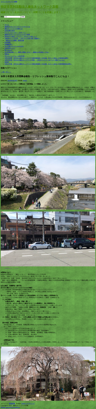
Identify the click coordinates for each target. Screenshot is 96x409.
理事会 (6, 54)
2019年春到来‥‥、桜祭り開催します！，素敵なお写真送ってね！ (27, 52)
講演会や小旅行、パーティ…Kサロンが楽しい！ (20, 36)
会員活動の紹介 (9, 30)
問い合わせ (8, 50)
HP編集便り (8, 44)
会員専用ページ (9, 48)
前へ (3, 72)
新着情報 (12, 403)
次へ (8, 72)
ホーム (6, 25)
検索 (2, 16)
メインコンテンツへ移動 (9, 1)
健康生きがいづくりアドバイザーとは (17, 26)
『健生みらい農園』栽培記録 (14, 40)
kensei (25, 80)
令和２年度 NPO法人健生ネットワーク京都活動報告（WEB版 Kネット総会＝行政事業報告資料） (38, 64)
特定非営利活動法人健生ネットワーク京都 (29, 6)
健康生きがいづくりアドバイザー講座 (17, 34)
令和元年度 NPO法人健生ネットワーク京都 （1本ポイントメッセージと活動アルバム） (34, 60)
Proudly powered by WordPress (10, 407)
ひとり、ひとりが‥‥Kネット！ (15, 32)
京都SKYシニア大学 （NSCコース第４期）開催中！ (22, 38)
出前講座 (7, 42)
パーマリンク (30, 403)
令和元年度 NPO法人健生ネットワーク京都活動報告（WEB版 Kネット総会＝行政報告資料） (36, 58)
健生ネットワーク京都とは (13, 28)
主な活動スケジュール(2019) (14, 46)
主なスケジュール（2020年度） (15, 56)
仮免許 (6, 62)
